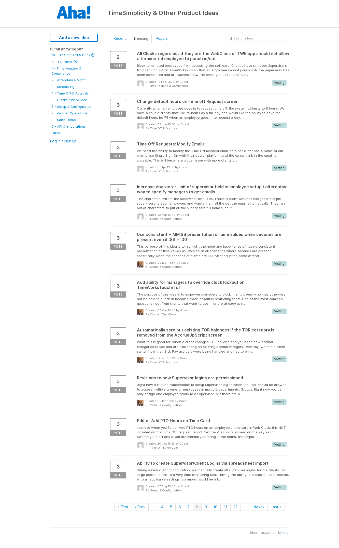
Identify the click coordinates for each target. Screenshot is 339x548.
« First (123, 506)
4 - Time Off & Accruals (70, 93)
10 (215, 506)
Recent (119, 38)
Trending (140, 38)
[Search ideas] (258, 38)
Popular (162, 38)
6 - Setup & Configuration (71, 106)
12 (235, 506)
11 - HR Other (64, 62)
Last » (276, 506)
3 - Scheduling (62, 87)
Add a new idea (74, 37)
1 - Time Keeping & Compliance (66, 70)
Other (56, 133)
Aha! (286, 532)
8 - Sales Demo (63, 120)
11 (225, 506)
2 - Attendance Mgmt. (69, 80)
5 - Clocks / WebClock (69, 100)
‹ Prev (140, 506)
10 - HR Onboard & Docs (72, 55)
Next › (258, 506)
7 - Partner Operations (69, 113)
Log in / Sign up (63, 141)
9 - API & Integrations (68, 126)
